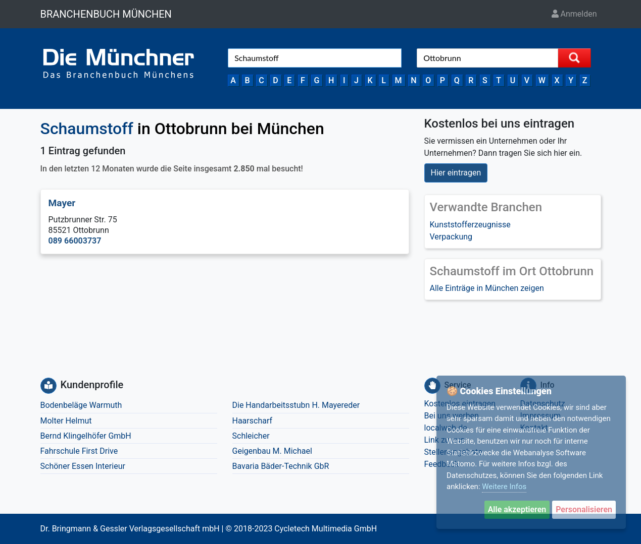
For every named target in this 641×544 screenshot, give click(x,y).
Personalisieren (584, 509)
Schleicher (251, 436)
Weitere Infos (504, 486)
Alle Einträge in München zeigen (487, 288)
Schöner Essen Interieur (82, 466)
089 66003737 (75, 241)
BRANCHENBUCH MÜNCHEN (106, 14)
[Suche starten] (574, 58)
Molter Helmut (66, 421)
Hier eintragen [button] (456, 172)
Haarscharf (252, 421)
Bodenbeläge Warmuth (81, 405)
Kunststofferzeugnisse (470, 224)
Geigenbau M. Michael (272, 451)
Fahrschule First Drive (79, 451)
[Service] (432, 386)
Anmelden (574, 14)
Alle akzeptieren (517, 509)
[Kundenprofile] (48, 386)
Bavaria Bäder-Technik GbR (280, 466)
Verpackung (451, 236)
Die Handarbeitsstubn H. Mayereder (296, 405)
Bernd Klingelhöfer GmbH (85, 436)
